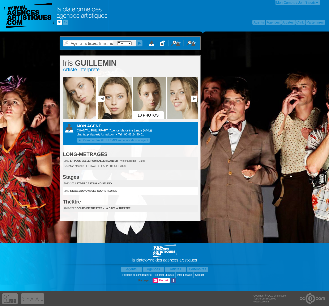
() (130, 130)
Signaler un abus (164, 274)
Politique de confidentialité (137, 274)
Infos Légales (185, 274)
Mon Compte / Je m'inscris (296, 2)
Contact (200, 274)
